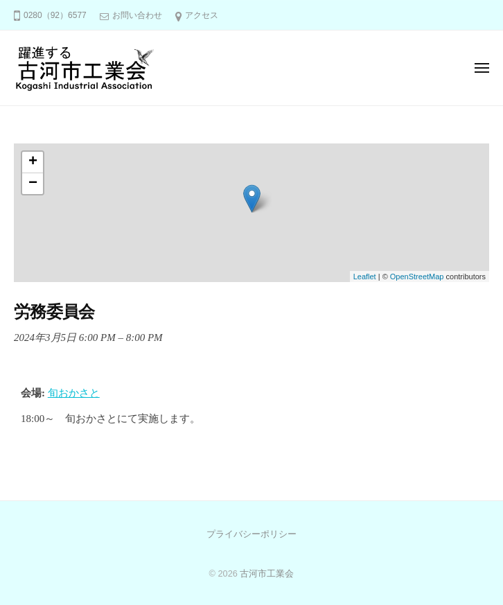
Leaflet (364, 276)
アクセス (201, 15)
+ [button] (32, 162)
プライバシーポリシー (251, 534)
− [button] (32, 183)
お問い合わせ (137, 15)
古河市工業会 (267, 573)
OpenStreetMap (417, 276)
